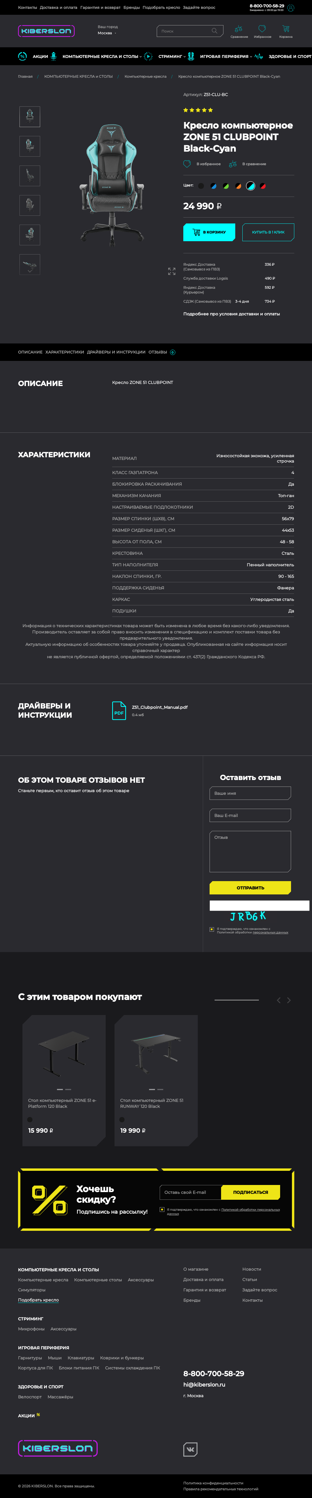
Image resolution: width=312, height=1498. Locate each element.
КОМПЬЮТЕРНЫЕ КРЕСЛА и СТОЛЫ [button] (94, 56)
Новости (251, 1269)
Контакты (27, 7)
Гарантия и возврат (100, 7)
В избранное (202, 164)
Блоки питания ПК (79, 1368)
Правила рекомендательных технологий (220, 1489)
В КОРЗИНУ (209, 232)
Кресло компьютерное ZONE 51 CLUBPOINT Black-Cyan (229, 76)
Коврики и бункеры (122, 1358)
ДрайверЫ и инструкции (116, 352)
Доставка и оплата (58, 7)
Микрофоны (31, 1329)
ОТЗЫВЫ (161, 352)
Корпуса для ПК (35, 1368)
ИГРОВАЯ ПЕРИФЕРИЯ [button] (218, 56)
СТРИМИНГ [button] (163, 56)
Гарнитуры (30, 1358)
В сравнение (248, 164)
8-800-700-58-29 (267, 6)
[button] (60, 1089)
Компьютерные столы (98, 1280)
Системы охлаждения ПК (132, 1368)
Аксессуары (141, 1280)
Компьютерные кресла (145, 76)
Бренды (131, 7)
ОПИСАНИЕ (30, 352)
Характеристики (64, 352)
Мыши (55, 1358)
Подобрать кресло (161, 7)
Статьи (249, 1279)
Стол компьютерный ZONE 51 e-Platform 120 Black (62, 1103)
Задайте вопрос (199, 7)
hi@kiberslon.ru (204, 1385)
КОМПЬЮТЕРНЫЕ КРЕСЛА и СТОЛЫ (78, 76)
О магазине (195, 1269)
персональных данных (270, 932)
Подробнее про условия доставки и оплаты (231, 314)
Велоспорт (30, 1397)
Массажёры (60, 1397)
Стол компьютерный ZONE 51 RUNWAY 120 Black (152, 1103)
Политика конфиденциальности (213, 1483)
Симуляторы (31, 1290)
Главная (25, 76)
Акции (33, 56)
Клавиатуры (81, 1358)
